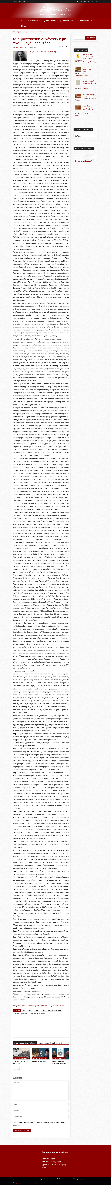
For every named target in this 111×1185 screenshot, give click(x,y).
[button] (74, 1)
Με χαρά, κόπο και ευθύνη (55, 1152)
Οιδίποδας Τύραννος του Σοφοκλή (87, 70)
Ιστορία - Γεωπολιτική (20, 1058)
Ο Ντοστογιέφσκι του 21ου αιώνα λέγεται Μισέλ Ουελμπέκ (84, 57)
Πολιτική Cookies (49, 1179)
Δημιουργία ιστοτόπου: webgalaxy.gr (27, 1183)
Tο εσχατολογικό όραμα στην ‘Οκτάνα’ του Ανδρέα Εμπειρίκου (85, 84)
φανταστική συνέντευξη (38, 1013)
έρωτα (44, 1010)
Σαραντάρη (24, 1013)
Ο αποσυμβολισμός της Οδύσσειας (89, 95)
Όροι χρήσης (78, 1179)
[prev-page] (14, 1068)
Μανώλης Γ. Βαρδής (89, 62)
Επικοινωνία (88, 1179)
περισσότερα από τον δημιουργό (50, 1043)
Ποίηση (16, 1013)
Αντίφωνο (21, 47)
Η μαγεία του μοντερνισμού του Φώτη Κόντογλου (85, 109)
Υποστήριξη (38, 1179)
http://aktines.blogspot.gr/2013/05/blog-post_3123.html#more (41, 1006)
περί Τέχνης (17, 32)
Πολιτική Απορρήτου (64, 1179)
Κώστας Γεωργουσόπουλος (81, 74)
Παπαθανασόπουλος (54, 1010)
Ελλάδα (37, 1010)
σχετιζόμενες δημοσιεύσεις (24, 1043)
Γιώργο (30, 1010)
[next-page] (18, 1068)
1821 (24, 1010)
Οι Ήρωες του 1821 (39, 1061)
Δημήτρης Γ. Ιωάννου (83, 114)
